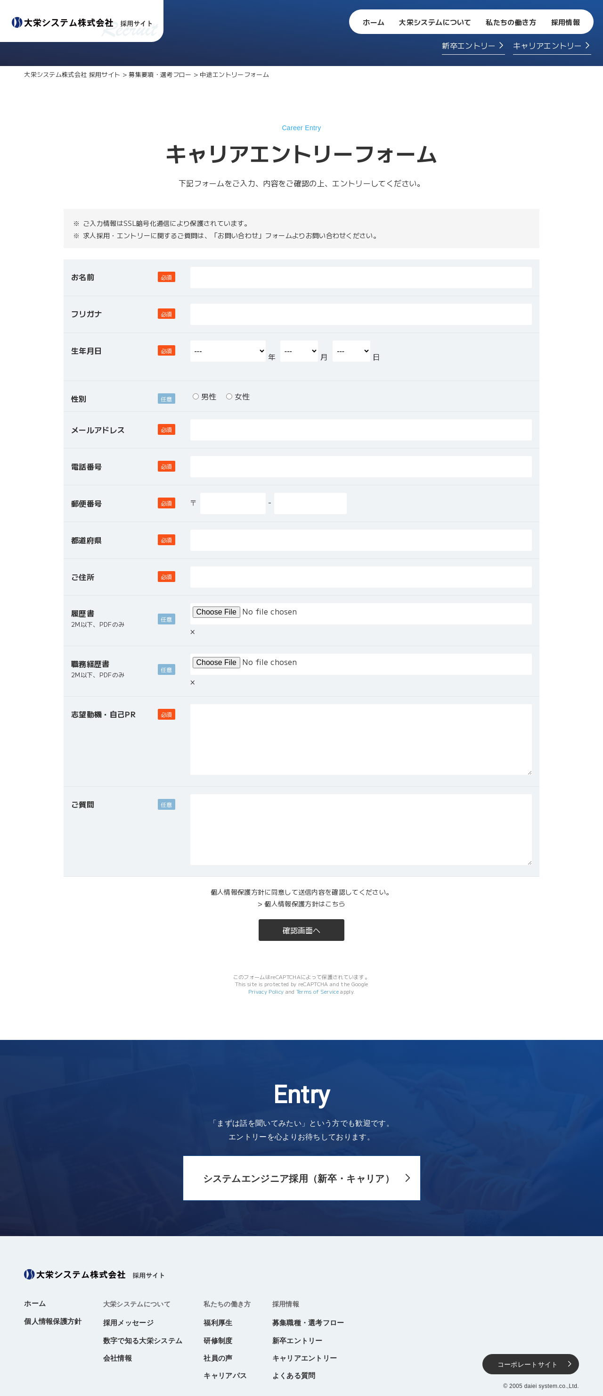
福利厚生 (218, 1323)
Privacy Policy (266, 991)
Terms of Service (317, 991)
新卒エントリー (469, 45)
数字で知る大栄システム (143, 1341)
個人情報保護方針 (53, 1321)
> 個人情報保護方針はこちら (301, 903)
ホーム (373, 22)
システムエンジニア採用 (298, 1178)
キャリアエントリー (547, 45)
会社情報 (117, 1358)
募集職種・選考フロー (308, 1323)
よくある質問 (294, 1375)
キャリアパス (225, 1375)
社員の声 (218, 1358)
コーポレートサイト (527, 1364)
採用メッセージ (128, 1323)
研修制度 (218, 1341)
